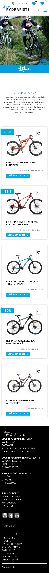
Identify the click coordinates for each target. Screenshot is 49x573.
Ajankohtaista (11, 547)
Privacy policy (11, 493)
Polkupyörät (10, 534)
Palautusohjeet (12, 499)
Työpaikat (8, 553)
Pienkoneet (9, 538)
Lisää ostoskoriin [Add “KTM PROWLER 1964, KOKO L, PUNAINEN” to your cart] (18, 175)
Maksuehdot (10, 503)
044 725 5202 (22, 4)
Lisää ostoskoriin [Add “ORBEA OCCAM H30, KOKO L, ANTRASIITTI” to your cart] (18, 413)
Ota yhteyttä (10, 559)
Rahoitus (8, 506)
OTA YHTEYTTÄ (11, 526)
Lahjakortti (9, 556)
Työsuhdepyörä (12, 544)
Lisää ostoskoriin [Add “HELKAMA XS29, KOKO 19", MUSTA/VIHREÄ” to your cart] (18, 354)
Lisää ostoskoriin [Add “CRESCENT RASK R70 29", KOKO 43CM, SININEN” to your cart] (18, 294)
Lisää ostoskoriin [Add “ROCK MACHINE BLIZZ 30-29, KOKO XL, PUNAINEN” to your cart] (18, 235)
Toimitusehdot (11, 496)
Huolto (6, 541)
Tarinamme (8, 550)
